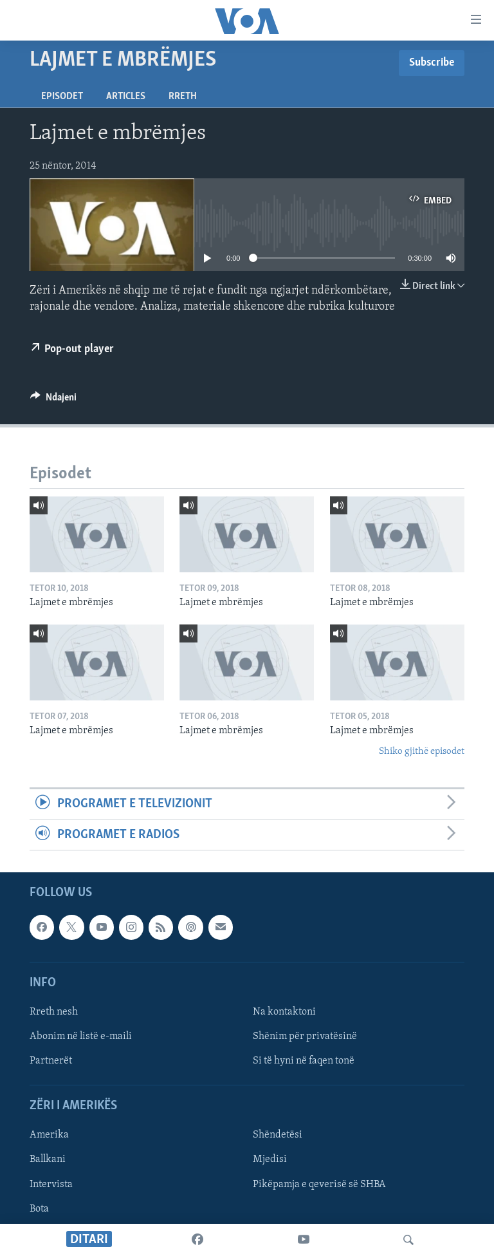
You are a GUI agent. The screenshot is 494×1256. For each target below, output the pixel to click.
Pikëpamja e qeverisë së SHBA (319, 1184)
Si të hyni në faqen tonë (303, 1061)
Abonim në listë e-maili (81, 1036)
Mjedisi (270, 1159)
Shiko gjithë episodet (421, 751)
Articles (125, 96)
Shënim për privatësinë (305, 1036)
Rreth (183, 96)
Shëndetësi (277, 1135)
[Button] (53, 400)
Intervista (51, 1184)
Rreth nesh (54, 1012)
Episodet (62, 96)
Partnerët (51, 1061)
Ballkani (48, 1159)
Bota (39, 1208)
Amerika (49, 1135)
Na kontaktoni (284, 1012)
